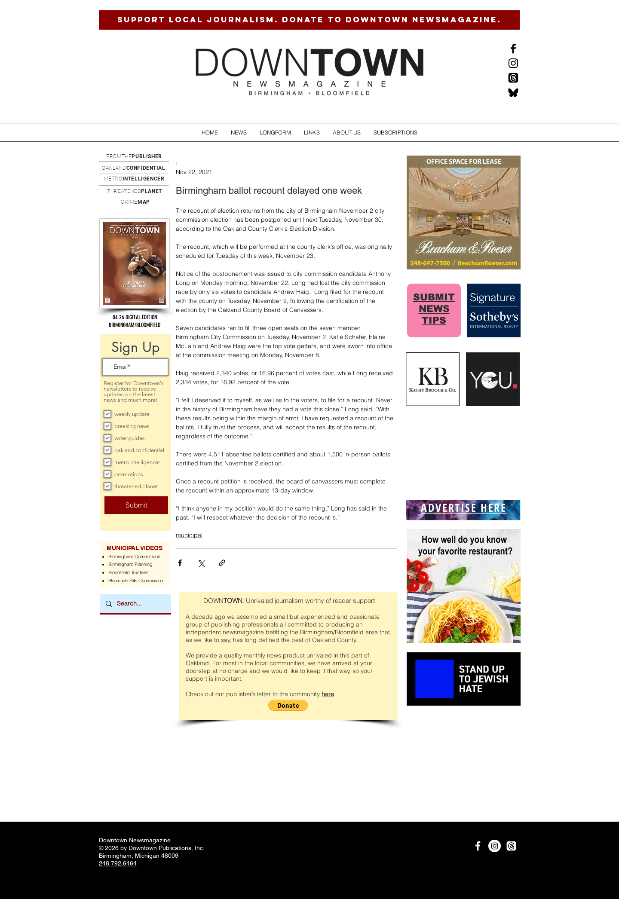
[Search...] (135, 603)
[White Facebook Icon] (478, 846)
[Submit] (136, 505)
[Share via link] (222, 563)
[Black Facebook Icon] (513, 48)
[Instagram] (513, 63)
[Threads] (513, 77)
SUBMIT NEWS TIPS (434, 309)
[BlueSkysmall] (513, 92)
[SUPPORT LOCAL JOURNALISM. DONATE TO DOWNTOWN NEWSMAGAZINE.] (309, 20)
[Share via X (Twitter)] (201, 563)
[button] (238, 132)
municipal (189, 535)
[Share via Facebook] (180, 563)
